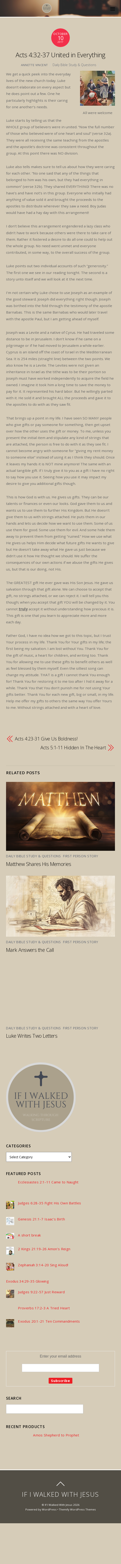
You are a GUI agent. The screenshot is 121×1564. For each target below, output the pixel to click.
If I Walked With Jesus (58, 1505)
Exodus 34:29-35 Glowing (27, 1281)
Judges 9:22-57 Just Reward (41, 1292)
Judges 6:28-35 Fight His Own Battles (49, 1203)
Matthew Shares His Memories (38, 863)
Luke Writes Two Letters (31, 1035)
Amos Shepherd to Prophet (56, 1435)
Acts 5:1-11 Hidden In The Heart (73, 747)
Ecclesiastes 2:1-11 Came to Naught (48, 1182)
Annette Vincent (34, 65)
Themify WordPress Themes (77, 1509)
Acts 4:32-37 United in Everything (60, 55)
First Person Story (80, 856)
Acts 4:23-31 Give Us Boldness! (46, 739)
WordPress (49, 1509)
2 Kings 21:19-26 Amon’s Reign (44, 1249)
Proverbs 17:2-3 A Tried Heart (44, 1308)
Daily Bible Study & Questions (74, 65)
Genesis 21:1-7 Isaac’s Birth (41, 1219)
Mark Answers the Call (30, 949)
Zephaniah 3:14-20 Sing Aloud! (43, 1265)
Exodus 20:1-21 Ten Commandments (49, 1321)
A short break (29, 1235)
